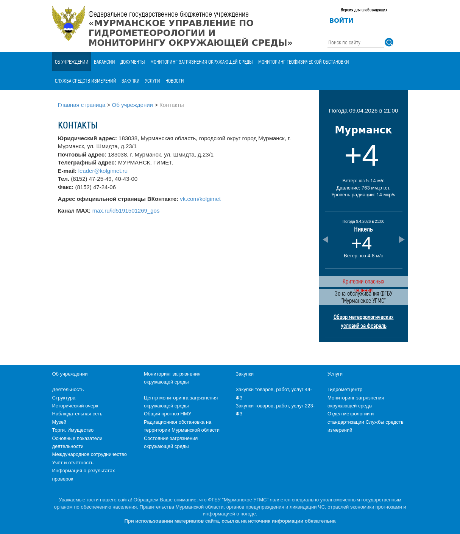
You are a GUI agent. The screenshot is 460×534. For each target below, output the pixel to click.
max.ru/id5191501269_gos (126, 210)
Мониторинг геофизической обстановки (303, 61)
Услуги (152, 80)
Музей (59, 422)
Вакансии (104, 61)
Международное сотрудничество (89, 454)
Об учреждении (72, 61)
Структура (64, 398)
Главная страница (82, 105)
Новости (174, 80)
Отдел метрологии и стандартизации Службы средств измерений (365, 422)
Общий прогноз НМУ (167, 414)
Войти (341, 20)
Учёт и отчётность (73, 462)
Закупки (131, 80)
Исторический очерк (75, 406)
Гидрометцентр (344, 389)
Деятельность (68, 389)
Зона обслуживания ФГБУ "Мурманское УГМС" (363, 297)
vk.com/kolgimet (200, 199)
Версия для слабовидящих (364, 9)
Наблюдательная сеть (77, 414)
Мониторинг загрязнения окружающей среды (201, 61)
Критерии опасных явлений (363, 282)
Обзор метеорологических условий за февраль (364, 321)
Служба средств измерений (85, 80)
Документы (132, 61)
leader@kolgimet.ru (103, 171)
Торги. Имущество (73, 430)
